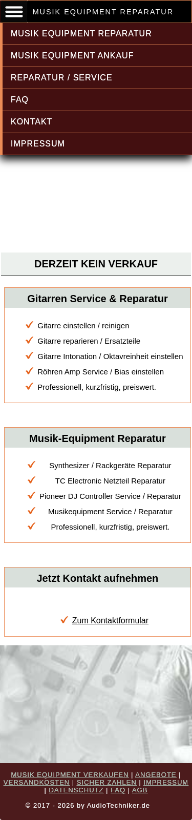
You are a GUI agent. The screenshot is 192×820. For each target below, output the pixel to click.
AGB (139, 790)
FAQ (20, 99)
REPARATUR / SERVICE (62, 77)
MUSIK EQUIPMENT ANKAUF (72, 55)
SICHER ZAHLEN (107, 782)
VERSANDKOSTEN (37, 782)
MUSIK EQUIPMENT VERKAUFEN (70, 775)
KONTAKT (31, 121)
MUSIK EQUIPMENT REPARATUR (81, 33)
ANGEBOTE (155, 775)
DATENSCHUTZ (76, 790)
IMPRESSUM (38, 143)
